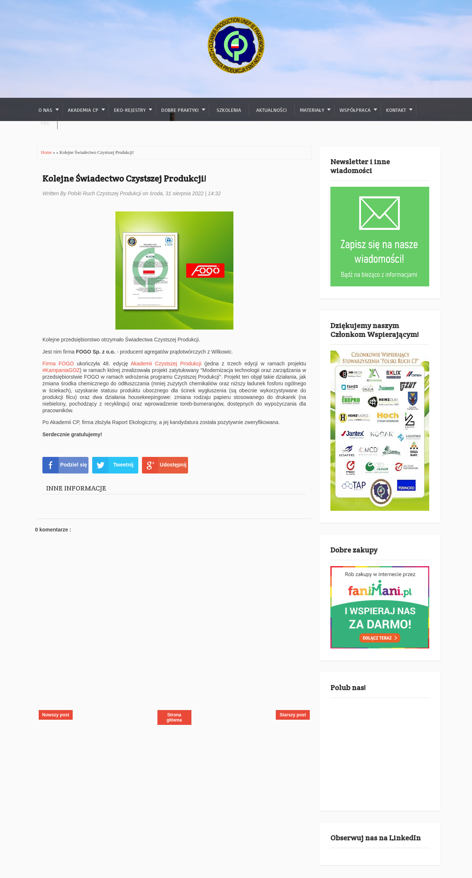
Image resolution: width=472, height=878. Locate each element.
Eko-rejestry (130, 110)
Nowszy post (55, 714)
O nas (45, 110)
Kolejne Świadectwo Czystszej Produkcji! (124, 178)
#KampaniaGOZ (61, 370)
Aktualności (271, 110)
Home (47, 152)
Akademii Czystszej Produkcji (166, 363)
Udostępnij (164, 465)
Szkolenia (228, 110)
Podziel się (64, 465)
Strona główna (174, 717)
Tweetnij (112, 465)
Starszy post (293, 714)
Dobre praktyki (180, 110)
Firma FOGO (59, 363)
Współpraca (355, 110)
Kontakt (396, 110)
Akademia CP (83, 110)
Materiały (312, 110)
